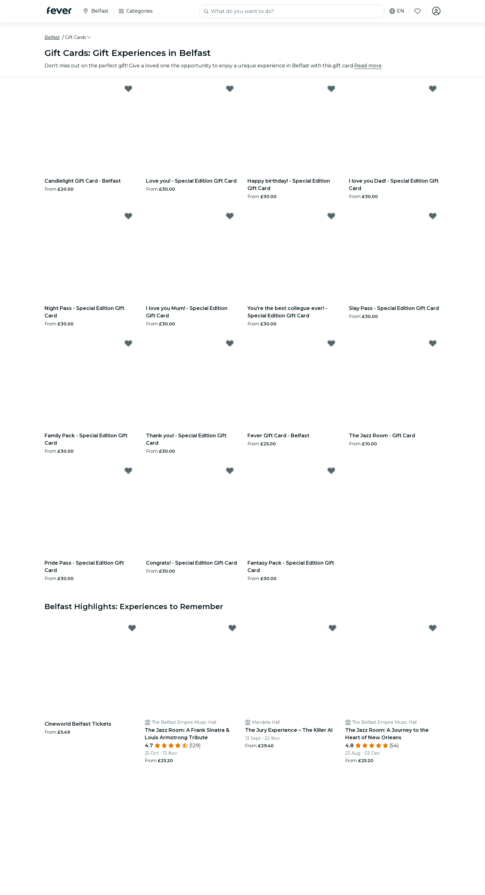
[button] (78, 38)
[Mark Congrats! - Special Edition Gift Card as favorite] (230, 471)
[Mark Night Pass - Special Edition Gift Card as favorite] (128, 216)
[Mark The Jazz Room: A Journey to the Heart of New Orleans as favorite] (433, 629)
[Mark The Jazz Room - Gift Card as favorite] (433, 344)
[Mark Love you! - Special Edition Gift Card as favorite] (230, 89)
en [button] (396, 11)
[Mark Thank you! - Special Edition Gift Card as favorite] (230, 344)
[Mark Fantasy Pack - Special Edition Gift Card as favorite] (331, 471)
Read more (368, 66)
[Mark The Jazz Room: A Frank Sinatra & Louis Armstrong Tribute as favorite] (232, 629)
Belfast (52, 38)
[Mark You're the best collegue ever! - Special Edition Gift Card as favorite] (331, 216)
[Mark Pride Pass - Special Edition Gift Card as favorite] (128, 471)
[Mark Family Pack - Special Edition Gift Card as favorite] (128, 344)
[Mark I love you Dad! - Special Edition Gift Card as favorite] (433, 89)
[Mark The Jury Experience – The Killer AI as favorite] (332, 629)
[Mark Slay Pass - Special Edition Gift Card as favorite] (433, 216)
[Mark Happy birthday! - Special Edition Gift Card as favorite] (331, 89)
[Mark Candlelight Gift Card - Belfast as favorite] (128, 89)
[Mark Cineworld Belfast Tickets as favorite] (132, 629)
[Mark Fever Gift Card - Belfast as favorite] (331, 344)
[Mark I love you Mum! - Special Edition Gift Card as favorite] (230, 216)
